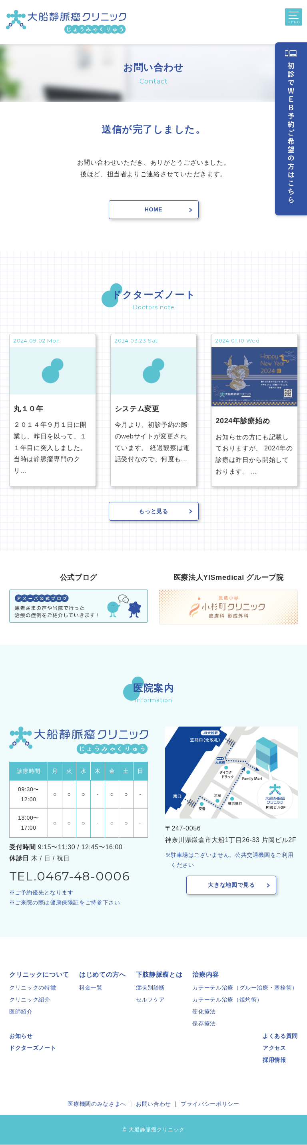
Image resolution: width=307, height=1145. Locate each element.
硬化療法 (204, 1012)
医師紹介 (21, 1012)
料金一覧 (91, 988)
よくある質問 (280, 1036)
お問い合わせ (153, 1104)
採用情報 (274, 1060)
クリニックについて (39, 975)
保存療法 (204, 1024)
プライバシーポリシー (210, 1104)
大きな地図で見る (231, 885)
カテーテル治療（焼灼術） (227, 1000)
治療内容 (205, 975)
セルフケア (150, 1000)
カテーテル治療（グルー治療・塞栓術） (245, 988)
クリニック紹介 (29, 1000)
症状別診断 (150, 988)
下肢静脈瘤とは (159, 975)
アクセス (274, 1048)
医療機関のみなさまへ (97, 1104)
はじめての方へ (102, 975)
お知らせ (21, 1036)
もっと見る (153, 511)
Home (154, 209)
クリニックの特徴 (32, 988)
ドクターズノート (32, 1048)
